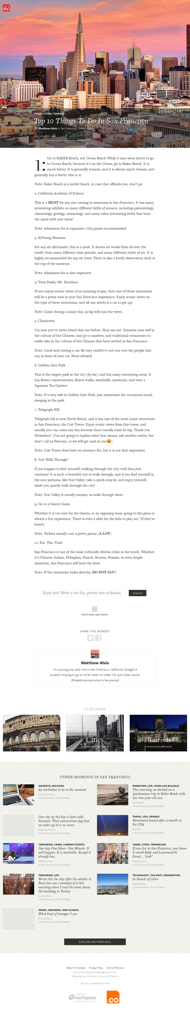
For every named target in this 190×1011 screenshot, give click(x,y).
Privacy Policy (96, 968)
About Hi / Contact (75, 968)
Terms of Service (115, 968)
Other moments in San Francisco (95, 777)
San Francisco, (77, 128)
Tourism (58, 113)
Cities (48, 113)
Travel (38, 113)
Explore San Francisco (95, 942)
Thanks (137, 593)
